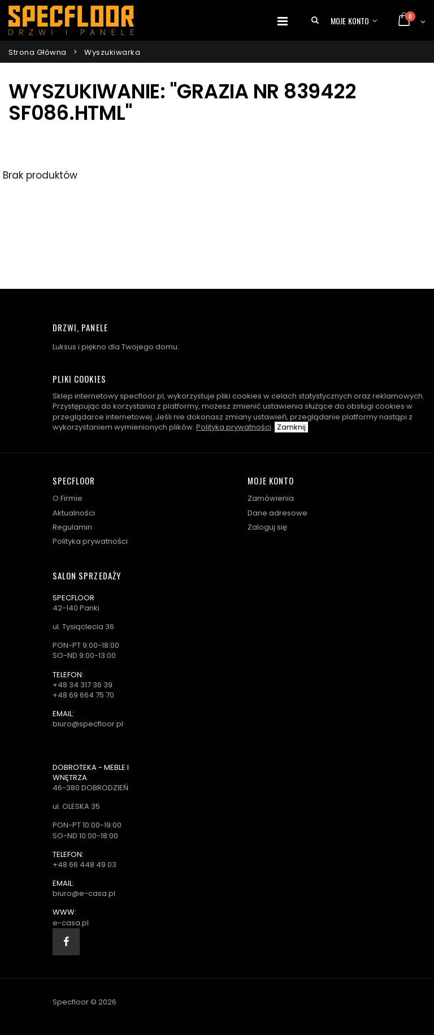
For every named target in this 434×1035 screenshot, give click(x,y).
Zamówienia (271, 498)
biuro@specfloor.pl (88, 723)
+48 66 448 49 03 (84, 864)
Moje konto (350, 21)
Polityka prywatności (233, 427)
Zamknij (291, 427)
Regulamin (72, 527)
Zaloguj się (267, 527)
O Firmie (68, 498)
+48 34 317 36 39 (82, 684)
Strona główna (37, 52)
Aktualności (74, 513)
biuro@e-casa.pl (84, 893)
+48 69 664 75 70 (83, 695)
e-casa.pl (71, 922)
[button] (315, 20)
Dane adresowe (277, 513)
